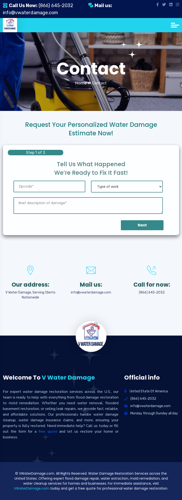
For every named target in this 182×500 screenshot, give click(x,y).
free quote (48, 431)
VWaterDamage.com (31, 488)
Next (142, 225)
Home (83, 83)
